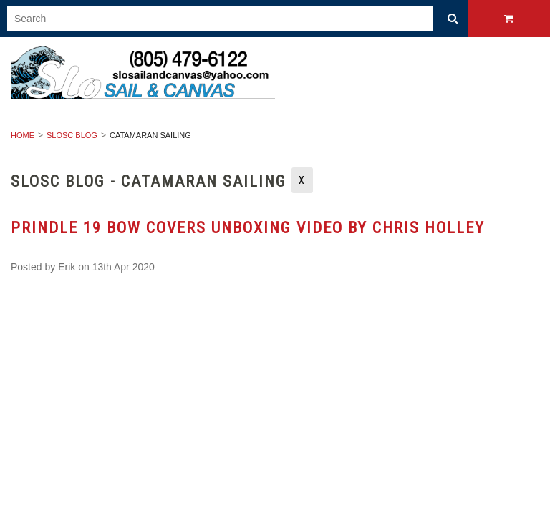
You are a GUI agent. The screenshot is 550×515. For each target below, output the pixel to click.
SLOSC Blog (72, 135)
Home (22, 135)
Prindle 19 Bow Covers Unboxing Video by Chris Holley (248, 228)
